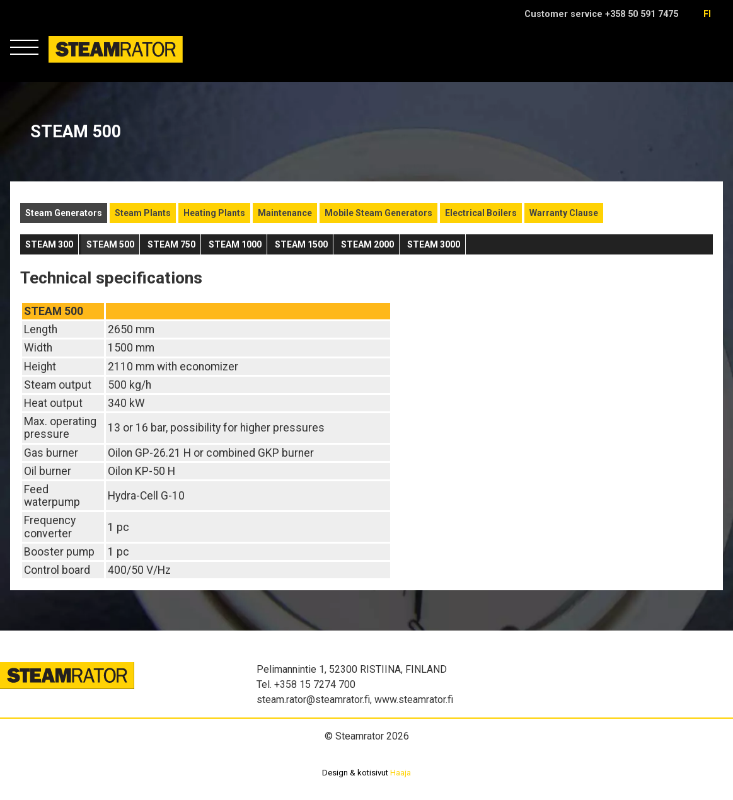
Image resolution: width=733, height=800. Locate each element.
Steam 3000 (433, 244)
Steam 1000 (235, 244)
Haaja (400, 772)
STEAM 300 (49, 244)
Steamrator (73, 62)
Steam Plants (143, 213)
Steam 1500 (301, 244)
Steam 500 (110, 244)
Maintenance (285, 213)
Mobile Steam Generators (378, 213)
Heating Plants (214, 213)
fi (707, 14)
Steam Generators (63, 213)
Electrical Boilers (481, 213)
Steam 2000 (367, 244)
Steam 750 (171, 244)
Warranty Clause (563, 213)
